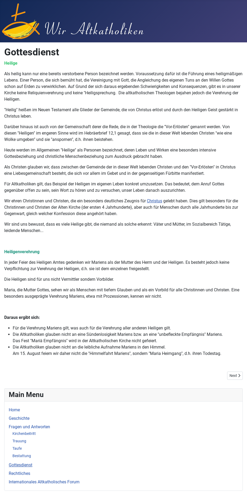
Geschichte (19, 418)
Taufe (17, 448)
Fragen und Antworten (29, 426)
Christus (154, 200)
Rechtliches (19, 473)
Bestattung (21, 456)
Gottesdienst (20, 464)
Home (14, 409)
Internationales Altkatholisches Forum (44, 481)
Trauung (19, 441)
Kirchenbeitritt (24, 433)
